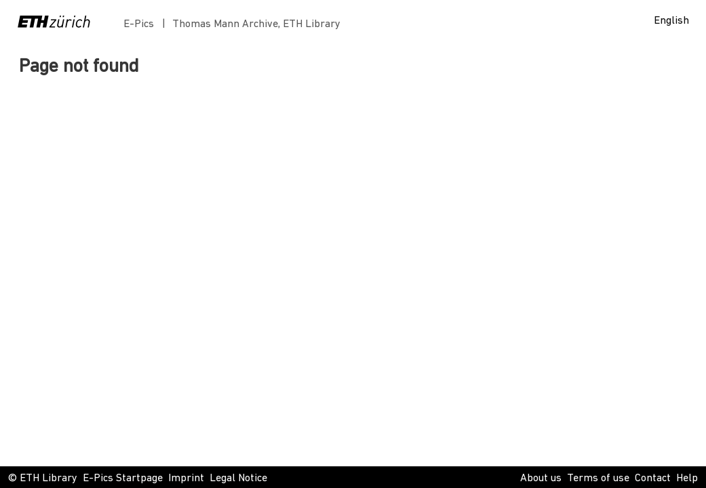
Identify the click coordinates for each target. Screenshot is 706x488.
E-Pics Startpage (123, 478)
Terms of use (598, 478)
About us (541, 478)
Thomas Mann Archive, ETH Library (256, 24)
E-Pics (141, 24)
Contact (653, 478)
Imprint (186, 478)
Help (687, 478)
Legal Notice (238, 478)
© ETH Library (42, 478)
